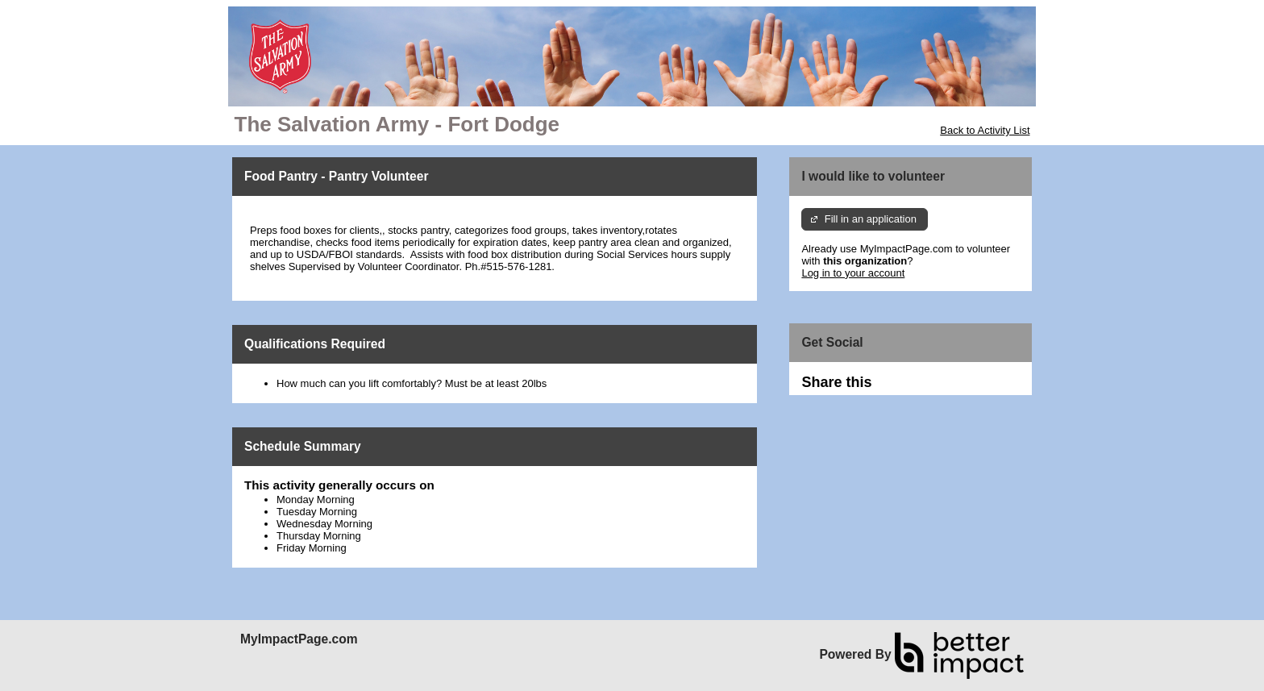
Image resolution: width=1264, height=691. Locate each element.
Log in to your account (852, 273)
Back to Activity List (984, 130)
